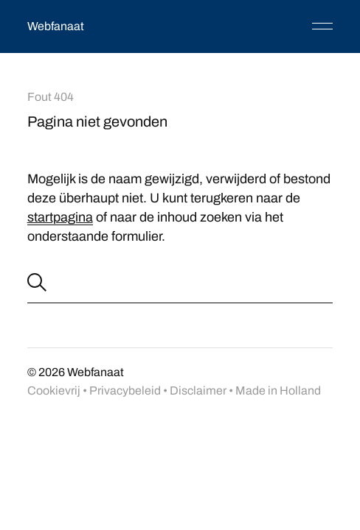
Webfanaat (55, 26)
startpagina (60, 217)
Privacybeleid (125, 390)
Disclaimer (198, 390)
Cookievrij (53, 390)
